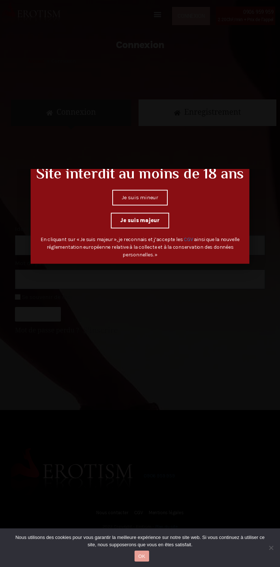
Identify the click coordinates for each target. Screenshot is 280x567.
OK (141, 556)
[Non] (271, 547)
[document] (140, 283)
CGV (189, 219)
